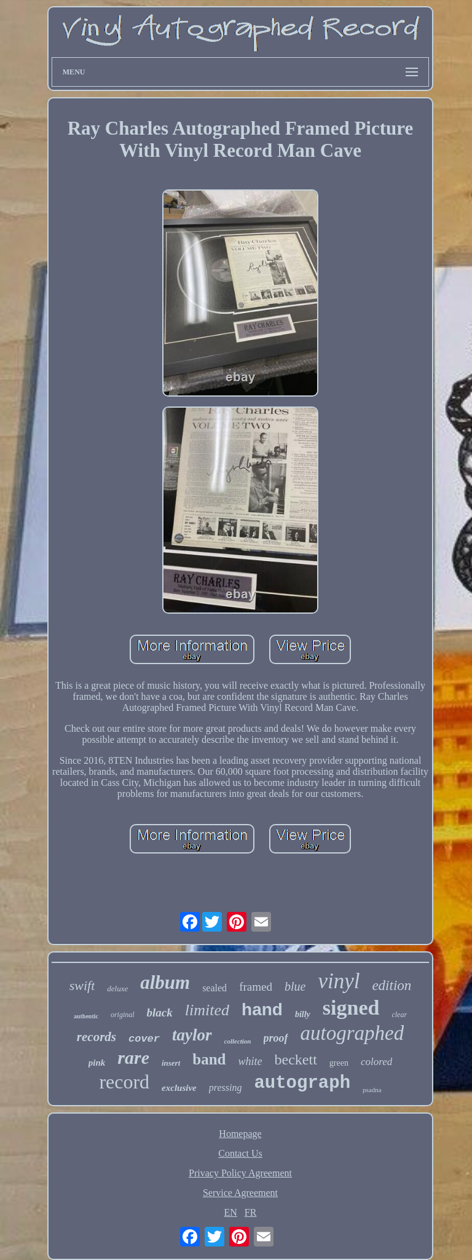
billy (302, 1014)
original (123, 1014)
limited (207, 1010)
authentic (86, 1016)
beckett (296, 1060)
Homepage (240, 1133)
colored (376, 1062)
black (160, 1012)
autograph (302, 1083)
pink (97, 1063)
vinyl (339, 981)
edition (391, 985)
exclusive (179, 1088)
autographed (352, 1033)
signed (351, 1007)
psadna (372, 1089)
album (165, 982)
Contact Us (240, 1153)
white (250, 1061)
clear (399, 1014)
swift (82, 985)
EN (230, 1212)
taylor (192, 1035)
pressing (225, 1087)
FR (251, 1212)
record (124, 1082)
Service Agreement (240, 1192)
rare (133, 1057)
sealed (214, 988)
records (96, 1036)
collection (237, 1041)
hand (262, 1009)
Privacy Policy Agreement (240, 1173)
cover (144, 1039)
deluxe (117, 988)
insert (171, 1063)
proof (276, 1038)
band (209, 1059)
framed (255, 986)
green (338, 1063)
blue (295, 986)
